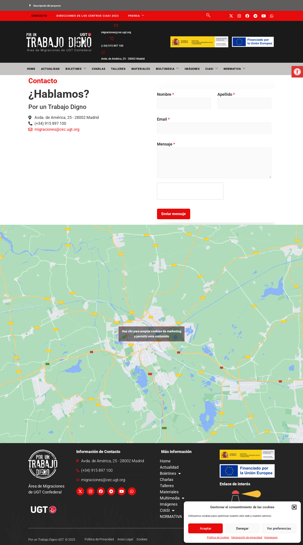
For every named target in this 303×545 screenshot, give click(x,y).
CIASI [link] (200, 69)
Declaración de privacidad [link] (246, 537)
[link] (297, 71)
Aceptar (205, 528)
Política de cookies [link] (218, 537)
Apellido (226, 94)
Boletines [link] (72, 69)
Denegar (242, 528)
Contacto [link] (38, 15)
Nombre (165, 94)
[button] (294, 507)
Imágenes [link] (182, 68)
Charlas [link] (94, 68)
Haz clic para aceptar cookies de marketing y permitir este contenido (151, 334)
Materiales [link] (133, 68)
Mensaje (166, 144)
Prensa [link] (134, 16)
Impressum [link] (271, 537)
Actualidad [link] (48, 68)
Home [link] (30, 68)
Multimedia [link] (158, 69)
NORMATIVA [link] (222, 69)
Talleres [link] (112, 68)
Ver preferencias (279, 528)
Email (163, 119)
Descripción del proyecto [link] (47, 5)
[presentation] (190, 191)
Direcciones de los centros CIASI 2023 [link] (86, 15)
